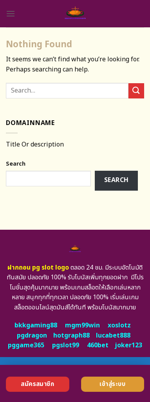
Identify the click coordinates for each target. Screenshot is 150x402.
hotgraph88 (71, 335)
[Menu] (10, 13)
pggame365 (26, 345)
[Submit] (136, 90)
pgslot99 (65, 345)
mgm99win (82, 325)
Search (15, 164)
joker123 (128, 345)
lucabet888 (113, 335)
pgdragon (32, 335)
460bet (97, 345)
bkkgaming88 (35, 325)
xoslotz (119, 325)
